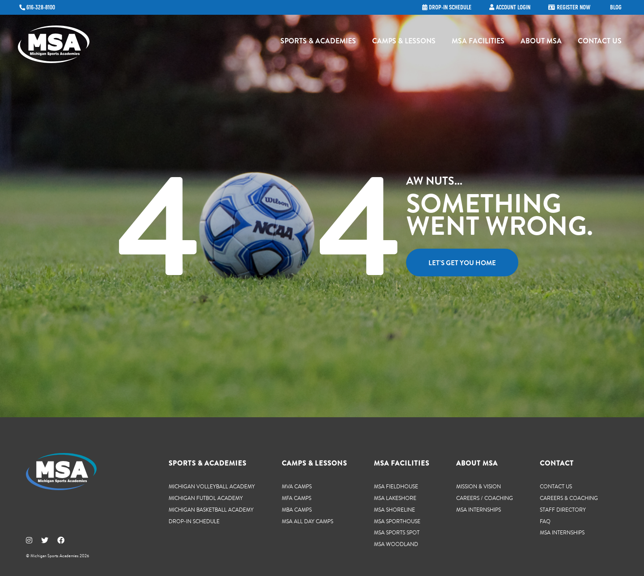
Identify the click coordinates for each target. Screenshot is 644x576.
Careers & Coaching (569, 498)
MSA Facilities (478, 42)
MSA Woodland (396, 544)
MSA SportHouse (397, 521)
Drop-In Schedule (194, 521)
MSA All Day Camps (307, 521)
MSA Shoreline (394, 509)
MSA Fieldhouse (396, 486)
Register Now (573, 7)
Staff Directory (563, 509)
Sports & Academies (318, 42)
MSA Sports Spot (396, 532)
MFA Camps (296, 498)
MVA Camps (297, 486)
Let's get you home (462, 263)
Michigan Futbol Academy (206, 498)
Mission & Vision (478, 486)
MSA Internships (478, 509)
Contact (557, 463)
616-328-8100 (40, 7)
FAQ (545, 521)
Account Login (513, 7)
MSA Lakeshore (395, 498)
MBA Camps (297, 509)
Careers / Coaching (484, 498)
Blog (616, 7)
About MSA (541, 42)
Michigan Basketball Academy (211, 509)
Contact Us (600, 42)
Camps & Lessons (404, 42)
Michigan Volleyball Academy (212, 486)
